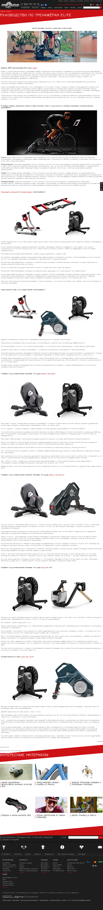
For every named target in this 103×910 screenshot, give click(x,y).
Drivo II (61, 475)
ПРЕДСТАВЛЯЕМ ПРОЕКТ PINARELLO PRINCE (48, 784)
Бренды (72, 8)
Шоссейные (6, 863)
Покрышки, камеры (25, 863)
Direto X (44, 374)
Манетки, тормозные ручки (28, 871)
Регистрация (98, 1)
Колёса (21, 867)
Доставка (80, 1)
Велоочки (70, 867)
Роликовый (5, 192)
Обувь (50, 8)
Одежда (43, 8)
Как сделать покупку (66, 854)
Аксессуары (58, 8)
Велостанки (71, 869)
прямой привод (27, 192)
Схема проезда (6, 900)
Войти (92, 1)
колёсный (13, 192)
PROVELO (10, 5)
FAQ (69, 900)
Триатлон (44, 869)
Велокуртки (45, 867)
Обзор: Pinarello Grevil (84, 816)
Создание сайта (6, 896)
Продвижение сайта (8, 897)
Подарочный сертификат (75, 863)
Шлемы (69, 865)
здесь (35, 68)
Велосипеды (25, 8)
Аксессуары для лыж (9, 877)
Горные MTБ (6, 871)
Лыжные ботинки (8, 885)
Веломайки (44, 863)
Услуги (79, 8)
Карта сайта (15, 900)
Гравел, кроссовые (9, 865)
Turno (31, 657)
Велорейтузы (45, 871)
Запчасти (35, 8)
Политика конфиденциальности (29, 900)
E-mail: (64, 838)
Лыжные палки (7, 881)
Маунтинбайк (57, 865)
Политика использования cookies (80, 900)
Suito (52, 374)
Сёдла (21, 865)
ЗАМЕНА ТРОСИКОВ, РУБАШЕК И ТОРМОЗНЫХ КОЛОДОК (86, 784)
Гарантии (64, 900)
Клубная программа (55, 900)
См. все (5, 873)
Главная (2, 11)
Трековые (5, 869)
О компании (6, 854)
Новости (66, 1)
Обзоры (61, 1)
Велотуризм (57, 869)
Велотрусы (44, 865)
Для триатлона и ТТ (9, 867)
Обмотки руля (72, 871)
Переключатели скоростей (28, 869)
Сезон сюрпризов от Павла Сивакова (51, 816)
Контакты (86, 1)
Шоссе (55, 863)
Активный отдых (58, 871)
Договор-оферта (43, 900)
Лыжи (66, 8)
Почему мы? (73, 1)
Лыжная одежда (7, 883)
